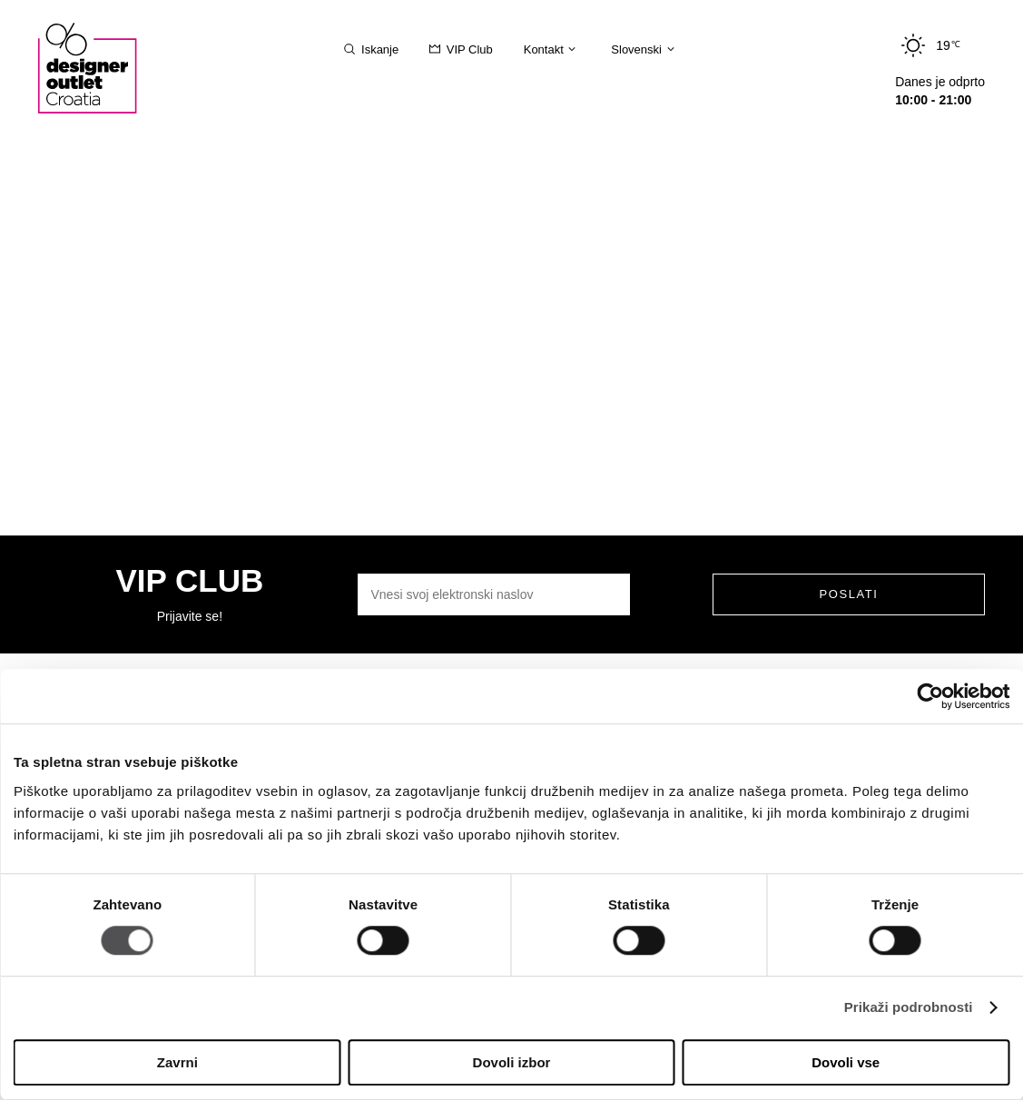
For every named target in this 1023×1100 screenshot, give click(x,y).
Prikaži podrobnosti (908, 1008)
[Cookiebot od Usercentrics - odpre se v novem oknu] (930, 696)
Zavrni (177, 1062)
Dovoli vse (846, 1062)
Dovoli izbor (512, 1062)
